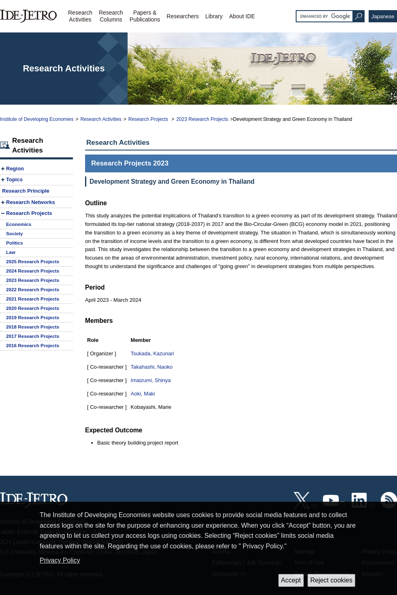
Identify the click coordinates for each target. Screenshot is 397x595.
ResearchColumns (111, 16)
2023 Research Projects (202, 119)
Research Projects (148, 119)
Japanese (382, 16)
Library (214, 16)
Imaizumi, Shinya (151, 380)
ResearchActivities (80, 16)
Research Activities (100, 119)
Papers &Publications (145, 16)
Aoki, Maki (143, 394)
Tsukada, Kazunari (152, 353)
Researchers (182, 16)
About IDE (242, 16)
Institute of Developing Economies (36, 119)
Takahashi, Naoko (152, 367)
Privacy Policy (60, 560)
